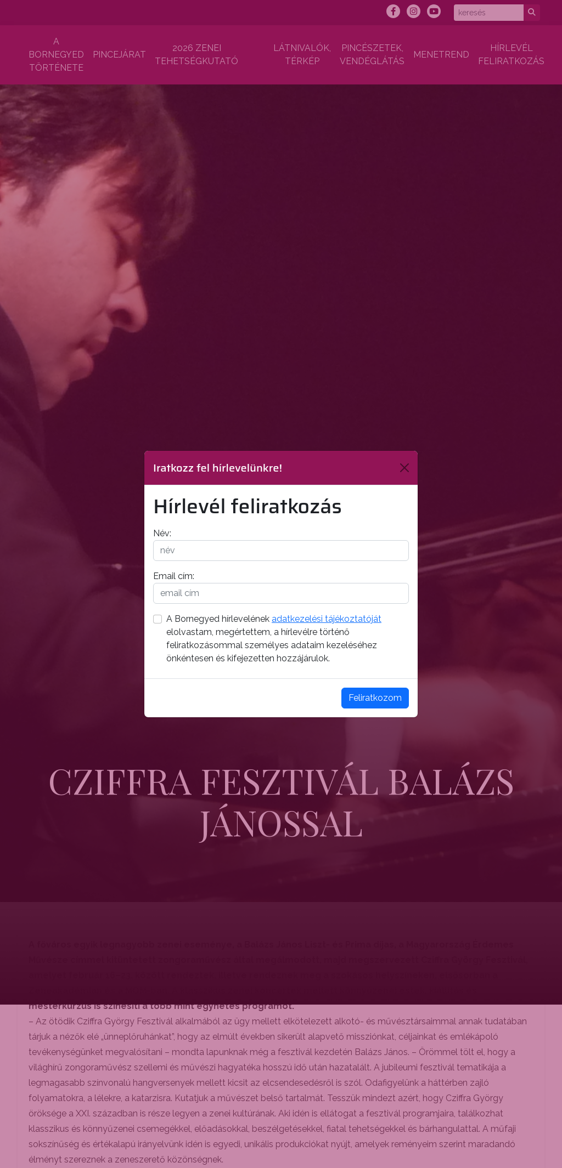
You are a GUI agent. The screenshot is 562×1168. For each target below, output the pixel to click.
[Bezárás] (404, 468)
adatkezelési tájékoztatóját (326, 619)
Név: (162, 533)
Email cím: (173, 576)
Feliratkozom (375, 698)
